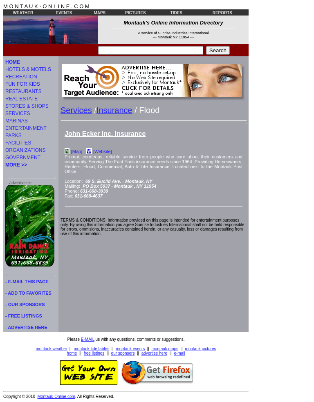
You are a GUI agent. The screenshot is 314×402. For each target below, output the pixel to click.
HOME (12, 62)
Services (76, 110)
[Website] (102, 151)
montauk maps (164, 348)
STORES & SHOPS (27, 106)
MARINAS (16, 121)
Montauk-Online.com (56, 396)
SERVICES (17, 113)
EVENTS (64, 13)
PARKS (13, 135)
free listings (94, 353)
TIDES (176, 13)
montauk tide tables (92, 348)
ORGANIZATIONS (25, 150)
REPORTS (222, 13)
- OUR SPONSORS (25, 304)
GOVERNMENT (22, 157)
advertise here (154, 353)
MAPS (99, 13)
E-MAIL (87, 339)
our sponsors (123, 353)
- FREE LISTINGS (23, 315)
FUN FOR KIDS (22, 84)
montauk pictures (200, 348)
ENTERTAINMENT (26, 128)
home (72, 353)
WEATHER (23, 13)
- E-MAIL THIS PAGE (27, 281)
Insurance (114, 110)
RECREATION (21, 77)
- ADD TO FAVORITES (28, 293)
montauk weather (51, 348)
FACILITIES (18, 143)
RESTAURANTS (23, 91)
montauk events (130, 348)
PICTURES (135, 13)
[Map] (77, 151)
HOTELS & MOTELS (28, 69)
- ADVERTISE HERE (26, 327)
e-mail (179, 353)
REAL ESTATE (21, 99)
